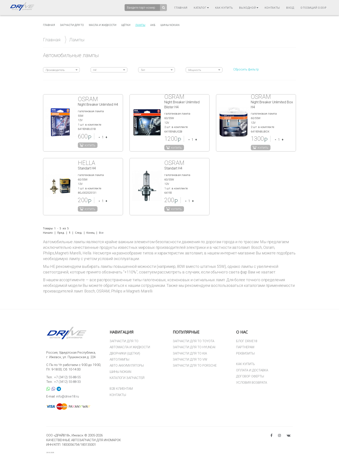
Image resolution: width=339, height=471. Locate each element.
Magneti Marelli (139, 291)
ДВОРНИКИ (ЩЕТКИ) (125, 353)
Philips (116, 291)
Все (101, 233)
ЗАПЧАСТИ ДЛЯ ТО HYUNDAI (194, 347)
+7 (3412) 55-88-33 (67, 382)
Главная (180, 7)
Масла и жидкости (102, 25)
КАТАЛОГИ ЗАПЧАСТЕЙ (127, 378)
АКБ (152, 25)
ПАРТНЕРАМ (245, 347)
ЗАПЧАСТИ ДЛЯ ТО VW (190, 359)
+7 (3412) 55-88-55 (67, 377)
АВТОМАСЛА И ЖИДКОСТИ (130, 347)
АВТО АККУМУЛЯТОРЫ (127, 365)
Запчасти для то (72, 25)
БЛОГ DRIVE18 (246, 341)
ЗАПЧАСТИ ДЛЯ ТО (124, 341)
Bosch (89, 291)
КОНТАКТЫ (118, 395)
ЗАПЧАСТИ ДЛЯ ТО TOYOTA (193, 341)
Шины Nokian (169, 25)
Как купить (224, 7)
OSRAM (103, 291)
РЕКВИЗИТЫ (245, 353)
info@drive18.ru (67, 396)
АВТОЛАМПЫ (119, 359)
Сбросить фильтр (246, 69)
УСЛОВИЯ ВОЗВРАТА (251, 383)
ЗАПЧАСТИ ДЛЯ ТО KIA (190, 353)
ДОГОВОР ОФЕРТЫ (250, 376)
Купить (90, 145)
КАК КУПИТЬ (245, 364)
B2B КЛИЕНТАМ (121, 389)
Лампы (140, 25)
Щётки (125, 25)
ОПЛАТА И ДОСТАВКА (252, 370)
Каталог (201, 7)
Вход (290, 7)
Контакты (272, 7)
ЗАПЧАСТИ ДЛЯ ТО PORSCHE (195, 365)
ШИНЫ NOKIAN (120, 372)
